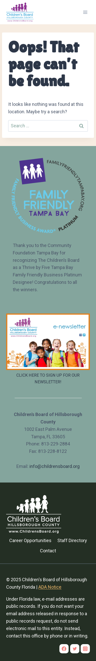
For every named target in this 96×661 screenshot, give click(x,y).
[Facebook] (64, 648)
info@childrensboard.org (54, 466)
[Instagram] (85, 648)
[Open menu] (85, 12)
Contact (48, 550)
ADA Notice (49, 587)
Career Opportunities (30, 540)
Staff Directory (72, 540)
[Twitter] (74, 648)
